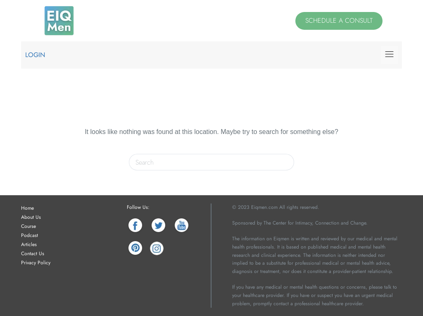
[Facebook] (135, 225)
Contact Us (32, 253)
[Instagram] (157, 248)
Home (27, 208)
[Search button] (286, 162)
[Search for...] (203, 162)
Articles (29, 244)
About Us (31, 217)
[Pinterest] (135, 248)
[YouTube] (181, 225)
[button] (389, 55)
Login (35, 55)
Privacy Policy (35, 262)
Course (28, 226)
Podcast (29, 235)
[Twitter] (158, 225)
